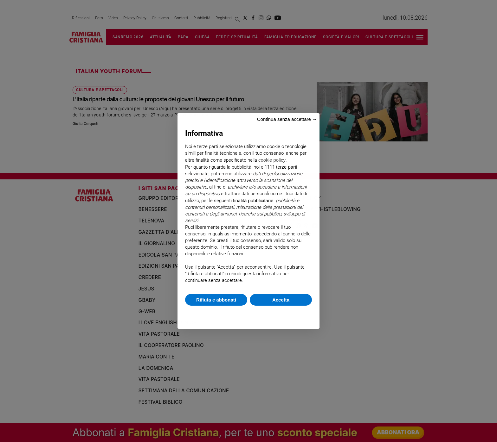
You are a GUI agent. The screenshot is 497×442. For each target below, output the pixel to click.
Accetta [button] (280, 299)
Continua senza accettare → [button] (287, 119)
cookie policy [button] (272, 160)
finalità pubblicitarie (253, 200)
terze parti (286, 167)
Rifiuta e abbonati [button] (216, 299)
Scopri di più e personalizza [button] (248, 314)
